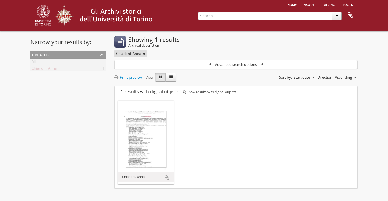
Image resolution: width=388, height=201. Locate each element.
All (34, 62)
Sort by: (285, 77)
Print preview (128, 77)
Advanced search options (236, 64)
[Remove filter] (144, 53)
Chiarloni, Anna (44, 69)
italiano (328, 4)
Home (292, 4)
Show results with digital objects (209, 92)
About (309, 4)
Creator (41, 54)
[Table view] (170, 77)
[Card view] (160, 77)
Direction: (325, 77)
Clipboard (351, 15)
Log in (348, 4)
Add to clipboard (167, 177)
